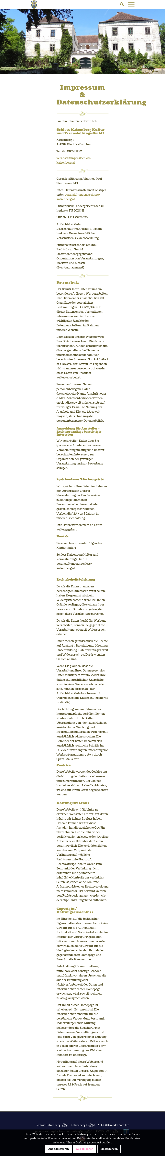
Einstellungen (109, 1149)
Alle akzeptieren (58, 1149)
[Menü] (129, 4)
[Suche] (120, 4)
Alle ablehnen (84, 1149)
